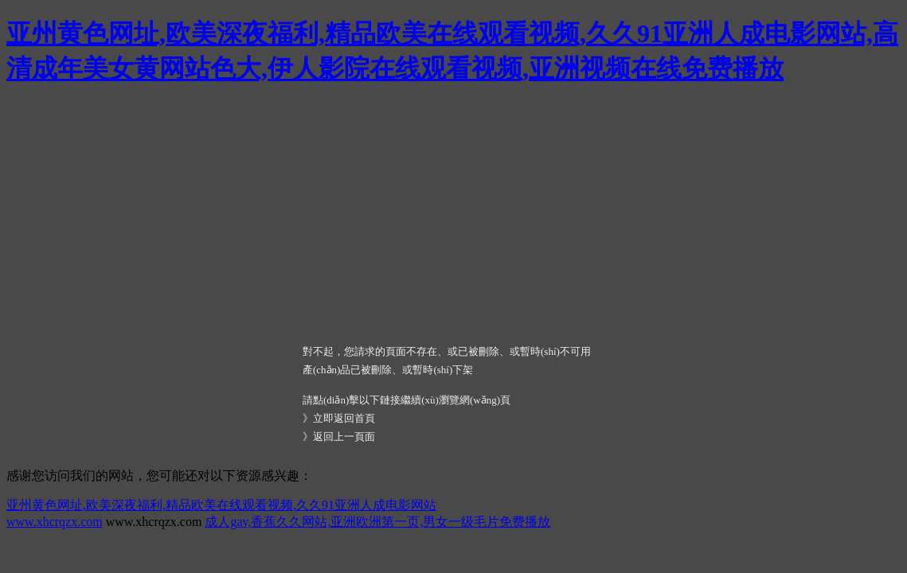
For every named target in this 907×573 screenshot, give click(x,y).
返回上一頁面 (344, 436)
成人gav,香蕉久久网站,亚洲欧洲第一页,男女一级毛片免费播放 (377, 521)
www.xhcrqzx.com (54, 521)
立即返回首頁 (344, 418)
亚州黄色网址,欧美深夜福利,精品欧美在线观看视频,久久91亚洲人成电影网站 (221, 505)
